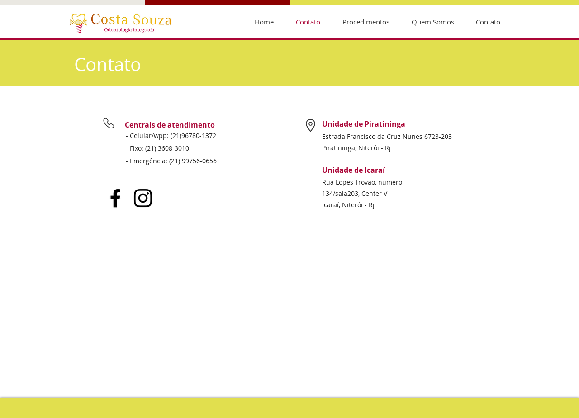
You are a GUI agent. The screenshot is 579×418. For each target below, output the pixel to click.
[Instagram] (143, 198)
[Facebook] (115, 198)
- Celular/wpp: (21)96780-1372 (171, 135)
